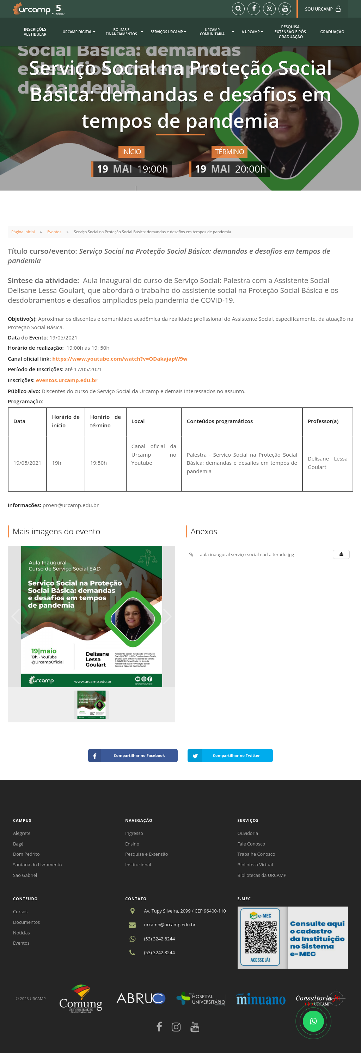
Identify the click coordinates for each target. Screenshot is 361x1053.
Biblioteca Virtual (255, 864)
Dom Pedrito (26, 854)
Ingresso (134, 833)
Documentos (26, 922)
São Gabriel (25, 875)
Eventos (54, 231)
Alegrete (22, 833)
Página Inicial (23, 231)
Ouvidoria (248, 833)
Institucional (138, 864)
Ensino (132, 844)
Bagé (18, 844)
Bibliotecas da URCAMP (262, 875)
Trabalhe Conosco (256, 854)
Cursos (20, 911)
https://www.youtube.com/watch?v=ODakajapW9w (120, 358)
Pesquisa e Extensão (146, 854)
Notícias (21, 932)
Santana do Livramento (37, 864)
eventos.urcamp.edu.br (66, 380)
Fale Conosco (251, 844)
